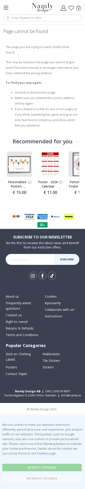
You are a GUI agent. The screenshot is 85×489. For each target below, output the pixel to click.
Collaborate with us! (59, 309)
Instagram (33, 276)
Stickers (48, 367)
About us (12, 296)
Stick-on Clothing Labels (18, 357)
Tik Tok (52, 276)
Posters (11, 367)
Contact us (14, 315)
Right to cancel (17, 321)
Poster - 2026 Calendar (48, 184)
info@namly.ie (71, 395)
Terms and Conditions (22, 335)
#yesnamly (53, 303)
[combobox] (42, 18)
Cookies (51, 296)
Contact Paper (16, 374)
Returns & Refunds (20, 328)
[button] (30, 183)
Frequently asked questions (18, 306)
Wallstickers (51, 354)
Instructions (53, 316)
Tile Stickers (51, 360)
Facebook (42, 276)
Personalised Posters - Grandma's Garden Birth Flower (17, 184)
